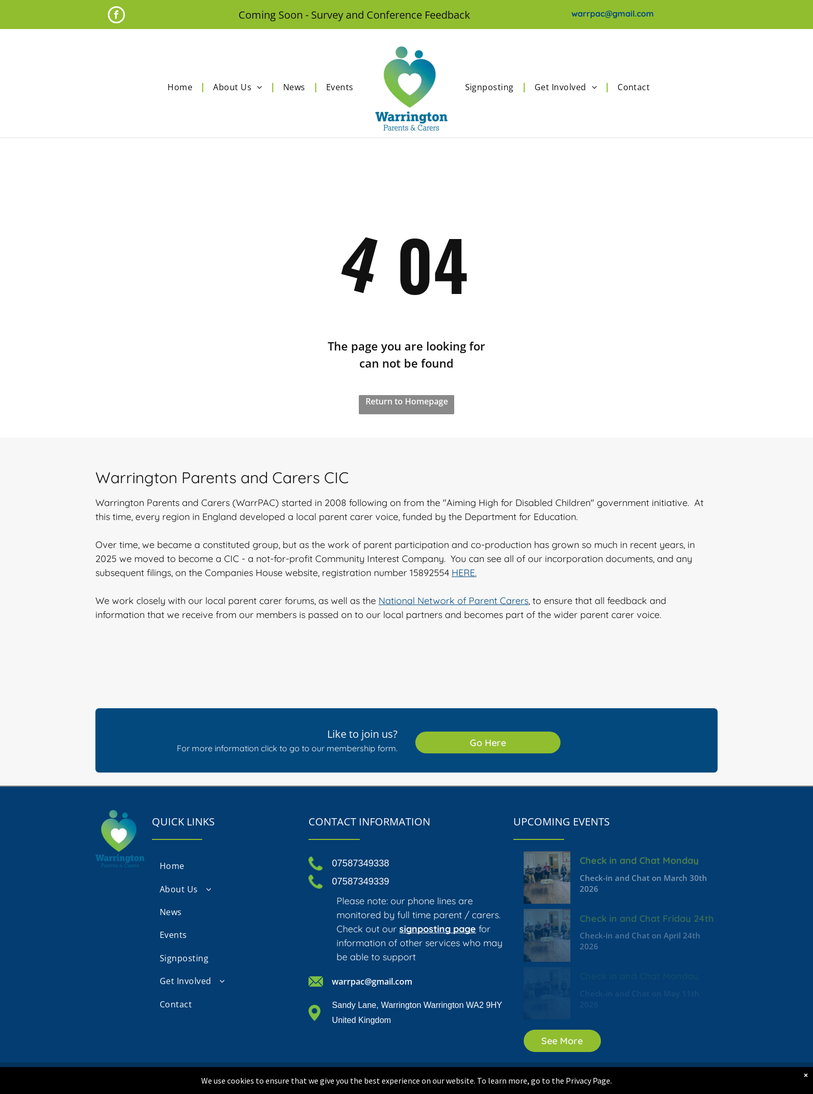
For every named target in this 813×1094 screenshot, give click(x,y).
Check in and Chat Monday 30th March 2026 (639, 859)
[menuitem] (182, 87)
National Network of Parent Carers (453, 601)
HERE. (464, 573)
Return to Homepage (407, 401)
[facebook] (116, 16)
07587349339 (360, 881)
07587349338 (360, 863)
